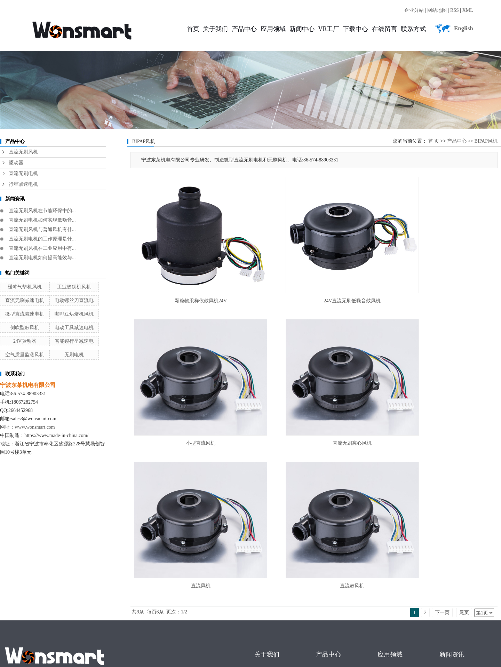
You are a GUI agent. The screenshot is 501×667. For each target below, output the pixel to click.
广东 (76, 626)
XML (467, 10)
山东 (113, 626)
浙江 (126, 626)
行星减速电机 (23, 184)
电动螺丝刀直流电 (74, 300)
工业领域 (388, 540)
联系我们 (265, 574)
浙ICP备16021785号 (24, 616)
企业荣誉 (265, 557)
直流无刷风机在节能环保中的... (42, 210)
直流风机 (314, 398)
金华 (176, 626)
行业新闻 (450, 557)
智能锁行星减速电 (74, 341)
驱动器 (16, 162)
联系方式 (413, 28)
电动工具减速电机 (74, 327)
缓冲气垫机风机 (25, 286)
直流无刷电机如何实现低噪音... (42, 220)
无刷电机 (74, 354)
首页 (193, 28)
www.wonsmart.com (35, 427)
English (463, 28)
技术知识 (450, 574)
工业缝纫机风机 (74, 286)
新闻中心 (302, 28)
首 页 (433, 141)
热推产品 (11, 626)
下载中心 (355, 28)
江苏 (63, 626)
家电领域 (388, 574)
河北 (138, 626)
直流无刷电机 (23, 173)
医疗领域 (388, 557)
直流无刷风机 (23, 151)
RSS (454, 10)
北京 (163, 626)
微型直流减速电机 (24, 314)
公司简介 (265, 540)
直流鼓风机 (440, 398)
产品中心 (244, 28)
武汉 (88, 626)
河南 (151, 626)
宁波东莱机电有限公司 (105, 616)
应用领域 (273, 28)
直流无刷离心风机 (187, 398)
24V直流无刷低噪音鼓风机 (313, 278)
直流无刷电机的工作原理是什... (42, 238)
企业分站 (414, 10)
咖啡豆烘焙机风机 (74, 314)
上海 (101, 626)
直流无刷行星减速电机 (136, 598)
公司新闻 (450, 540)
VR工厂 (328, 28)
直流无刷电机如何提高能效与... (42, 257)
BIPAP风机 (486, 141)
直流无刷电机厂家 (50, 598)
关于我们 (215, 28)
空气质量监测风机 (24, 354)
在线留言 (384, 28)
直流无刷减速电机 (24, 300)
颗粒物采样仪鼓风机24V (188, 278)
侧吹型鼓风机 (24, 327)
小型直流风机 (440, 278)
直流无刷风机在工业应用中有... (42, 248)
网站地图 (437, 10)
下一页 (442, 425)
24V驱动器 (24, 341)
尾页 (464, 425)
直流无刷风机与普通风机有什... (42, 229)
